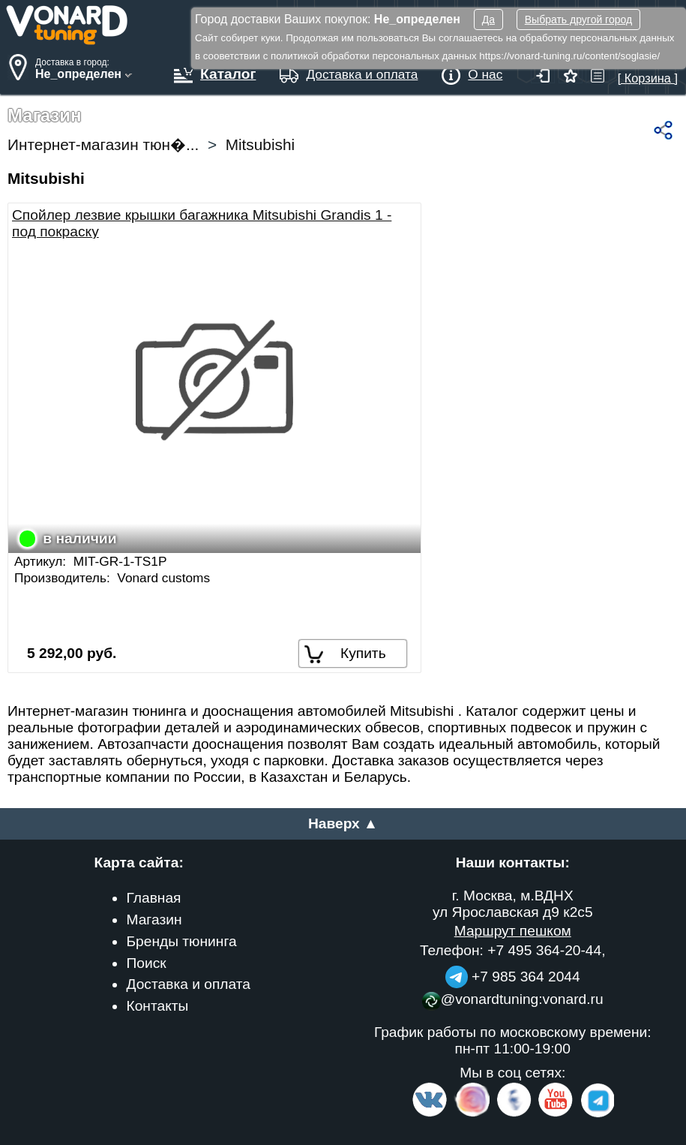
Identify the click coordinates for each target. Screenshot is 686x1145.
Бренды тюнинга (181, 941)
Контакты (157, 1006)
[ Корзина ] (648, 71)
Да (488, 20)
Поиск (146, 963)
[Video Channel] (556, 1114)
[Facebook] (513, 1114)
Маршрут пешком (512, 931)
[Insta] (472, 1114)
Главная (153, 898)
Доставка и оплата (188, 984)
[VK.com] (429, 1114)
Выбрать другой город (578, 20)
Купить (363, 653)
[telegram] (595, 1114)
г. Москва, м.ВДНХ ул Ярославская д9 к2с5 (513, 904)
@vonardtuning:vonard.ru (513, 999)
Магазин (153, 919)
